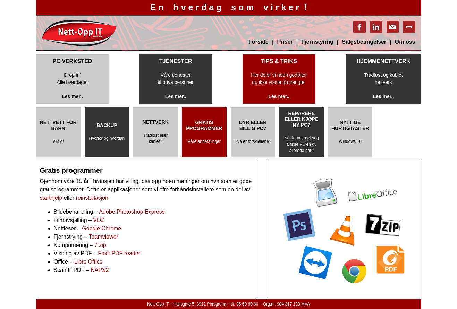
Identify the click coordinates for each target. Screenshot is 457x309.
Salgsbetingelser (364, 42)
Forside (258, 42)
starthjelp (51, 198)
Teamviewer (103, 237)
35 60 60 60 (247, 304)
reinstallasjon (92, 198)
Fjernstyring (317, 42)
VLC (98, 220)
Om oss (405, 42)
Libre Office (89, 262)
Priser (285, 42)
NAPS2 (100, 270)
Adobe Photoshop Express (131, 212)
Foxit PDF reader (119, 253)
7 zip (100, 245)
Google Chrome (101, 228)
